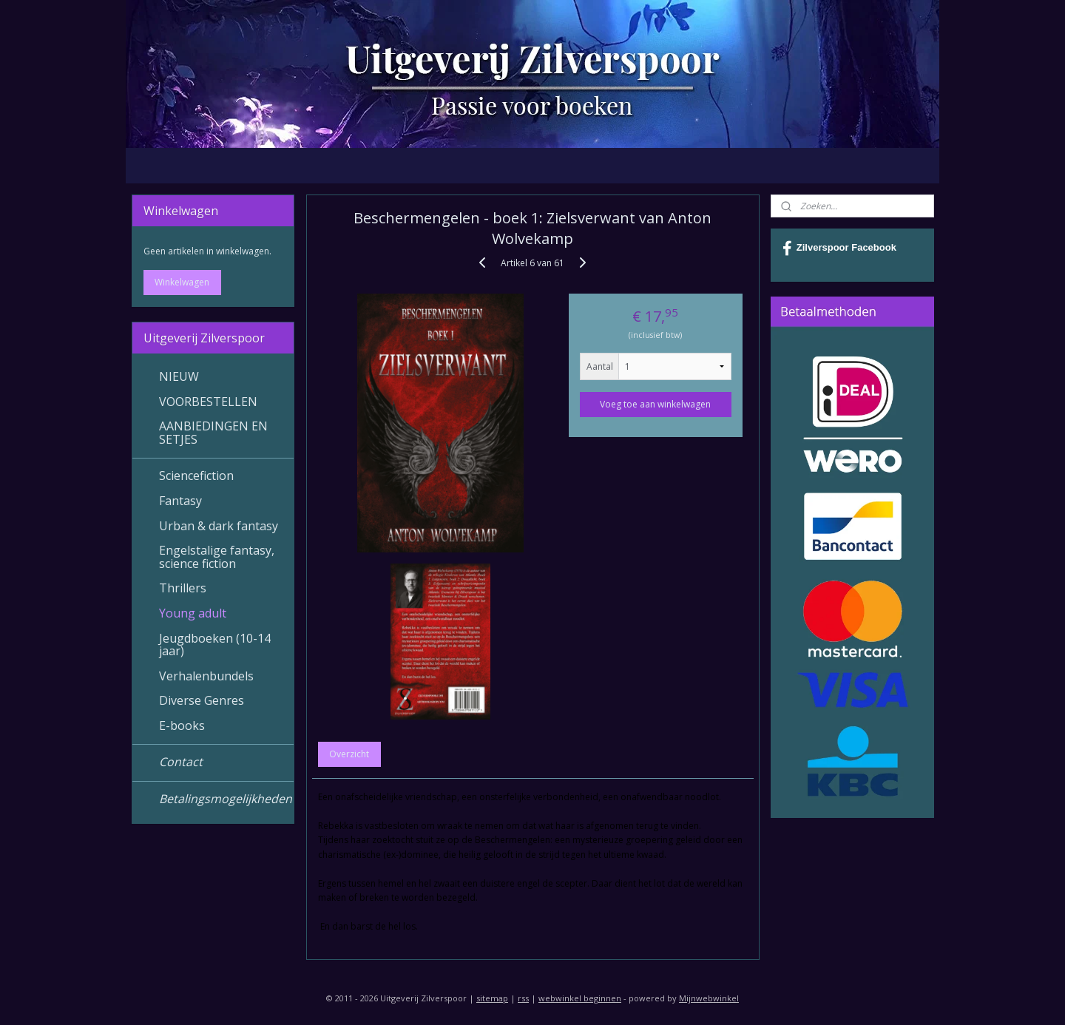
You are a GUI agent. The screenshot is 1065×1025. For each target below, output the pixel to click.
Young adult (192, 613)
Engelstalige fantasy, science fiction (216, 557)
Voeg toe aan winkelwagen (655, 404)
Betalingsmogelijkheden (225, 799)
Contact (181, 762)
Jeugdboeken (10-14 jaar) (215, 645)
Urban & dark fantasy (218, 526)
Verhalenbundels (206, 676)
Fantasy (180, 501)
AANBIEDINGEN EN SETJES (213, 432)
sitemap (492, 998)
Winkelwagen (182, 282)
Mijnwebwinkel (709, 998)
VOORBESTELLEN (208, 401)
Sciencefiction (196, 475)
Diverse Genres (201, 700)
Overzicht (349, 754)
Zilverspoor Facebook (839, 248)
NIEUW (179, 376)
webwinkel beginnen (579, 998)
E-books (182, 725)
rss (523, 998)
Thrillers (182, 588)
